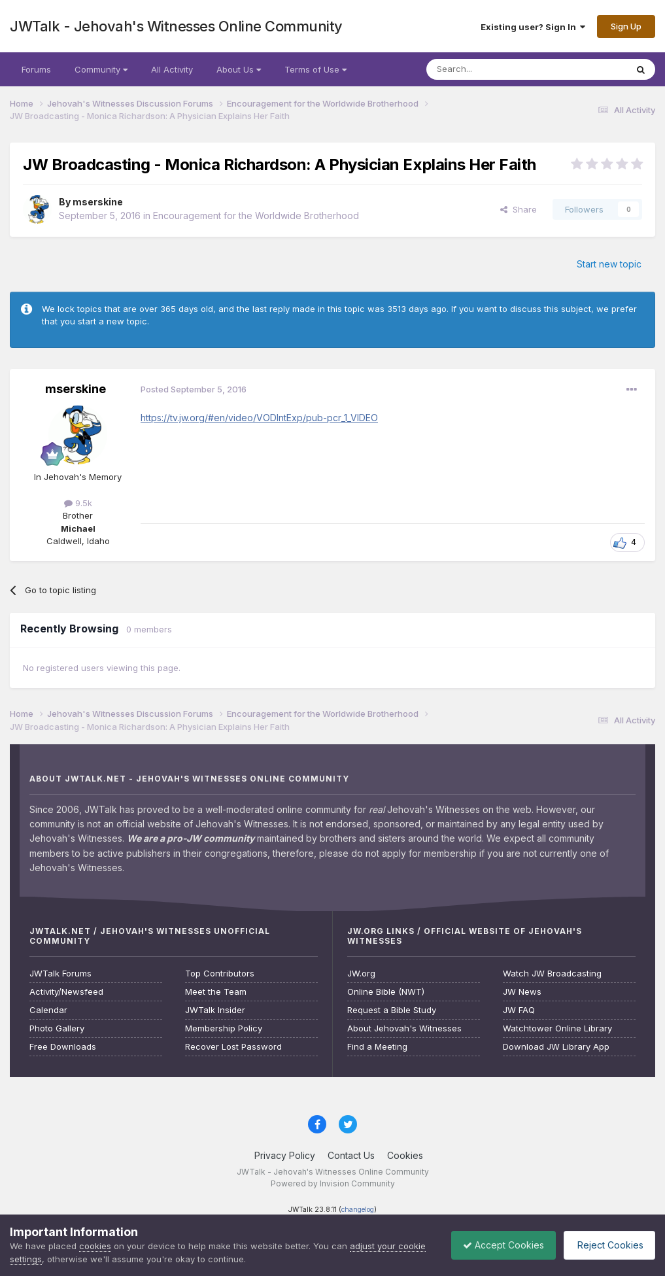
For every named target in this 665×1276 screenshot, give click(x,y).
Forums (36, 69)
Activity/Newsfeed (66, 992)
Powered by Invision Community (333, 1183)
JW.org (361, 973)
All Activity (172, 69)
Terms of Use (315, 69)
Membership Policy (223, 1028)
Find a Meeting (377, 1047)
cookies (95, 1246)
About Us (238, 69)
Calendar (48, 1010)
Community (101, 69)
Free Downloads (62, 1047)
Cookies (405, 1155)
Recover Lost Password (233, 1047)
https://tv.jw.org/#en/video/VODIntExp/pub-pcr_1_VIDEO (259, 417)
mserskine (98, 201)
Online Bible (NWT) (385, 992)
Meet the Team (216, 992)
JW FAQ (519, 1010)
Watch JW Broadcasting (552, 973)
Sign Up (626, 26)
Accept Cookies (496, 1244)
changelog (357, 1209)
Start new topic (609, 263)
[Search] (493, 69)
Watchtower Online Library (557, 1028)
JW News (522, 992)
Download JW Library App (556, 1047)
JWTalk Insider (215, 1010)
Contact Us (351, 1155)
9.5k (78, 503)
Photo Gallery (56, 1028)
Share (518, 209)
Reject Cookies (607, 1244)
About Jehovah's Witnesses (404, 1028)
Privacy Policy (284, 1155)
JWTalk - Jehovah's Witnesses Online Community (176, 26)
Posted (194, 389)
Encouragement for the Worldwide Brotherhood (256, 215)
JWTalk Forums (60, 973)
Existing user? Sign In (533, 27)
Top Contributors (219, 973)
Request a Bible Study (391, 1010)
